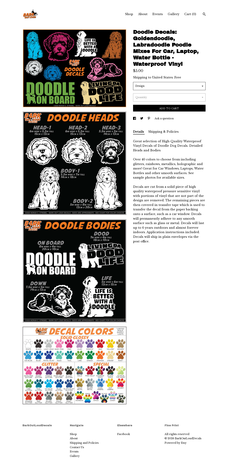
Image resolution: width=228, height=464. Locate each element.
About (142, 14)
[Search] (204, 15)
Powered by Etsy (175, 442)
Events (157, 14)
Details (139, 131)
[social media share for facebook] (135, 118)
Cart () (190, 14)
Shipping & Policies (163, 131)
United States (162, 77)
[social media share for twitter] (142, 118)
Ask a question (164, 118)
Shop (129, 14)
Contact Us (77, 447)
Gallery (173, 14)
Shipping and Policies (84, 442)
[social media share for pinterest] (149, 118)
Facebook (123, 434)
